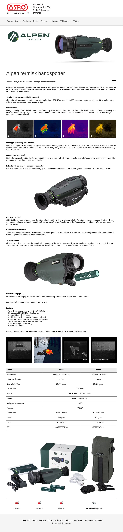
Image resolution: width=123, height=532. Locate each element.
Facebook (56, 523)
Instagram (66, 523)
